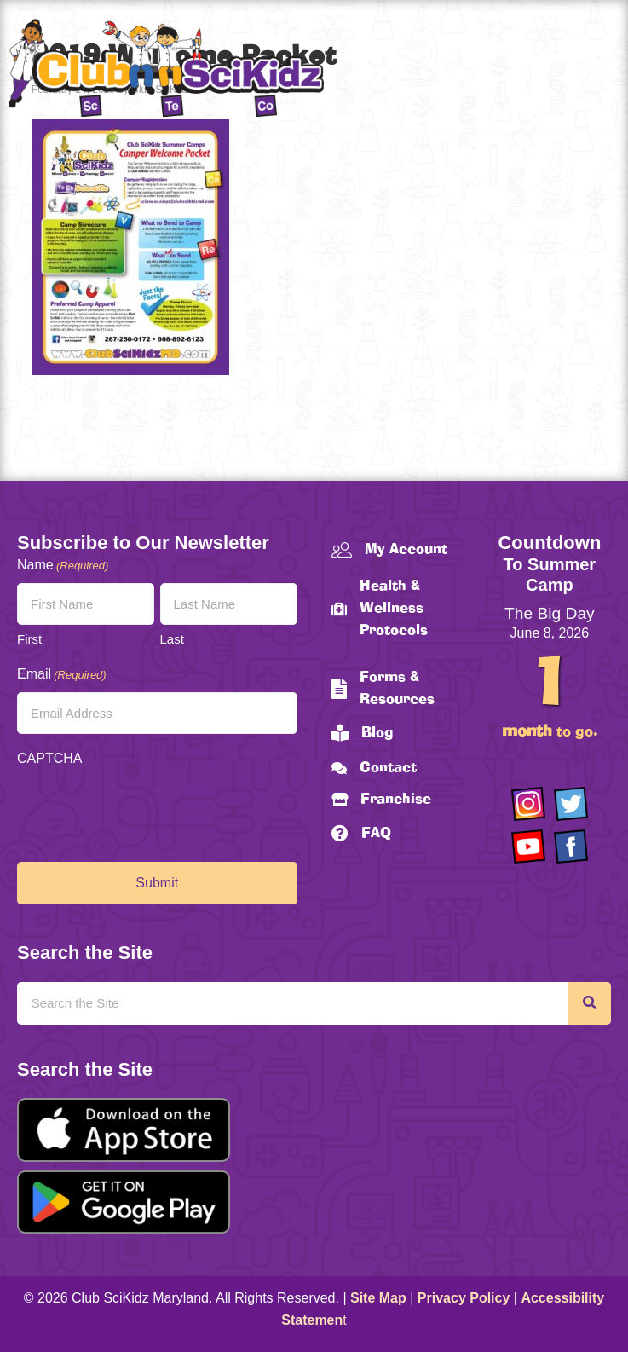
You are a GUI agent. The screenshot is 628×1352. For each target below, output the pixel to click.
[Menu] (598, 70)
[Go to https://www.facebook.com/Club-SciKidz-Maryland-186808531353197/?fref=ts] (571, 846)
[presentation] (146, 810)
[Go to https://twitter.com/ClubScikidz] (571, 804)
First (29, 639)
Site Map (378, 1298)
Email (62, 675)
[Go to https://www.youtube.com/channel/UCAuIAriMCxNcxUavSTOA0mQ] (528, 846)
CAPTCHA (49, 758)
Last (172, 639)
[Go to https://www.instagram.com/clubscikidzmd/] (528, 804)
